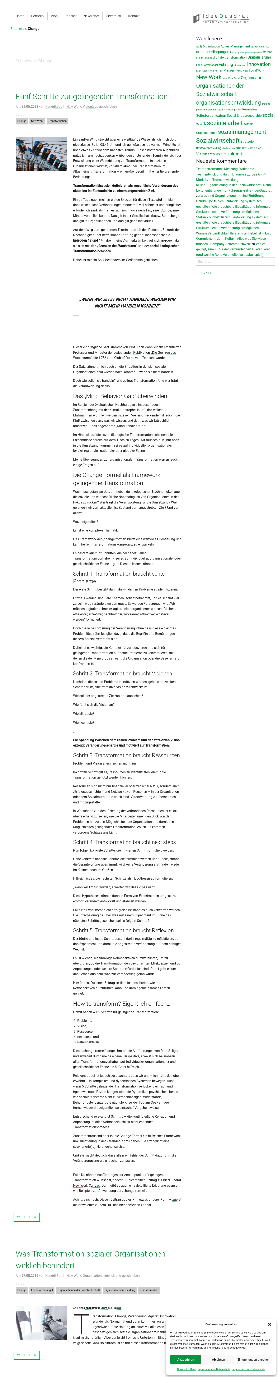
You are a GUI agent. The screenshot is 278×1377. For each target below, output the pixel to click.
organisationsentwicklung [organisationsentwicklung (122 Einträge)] (228, 102)
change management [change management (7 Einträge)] (251, 52)
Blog (54, 16)
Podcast (70, 16)
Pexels (117, 1307)
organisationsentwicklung (120, 1290)
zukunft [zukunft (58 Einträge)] (234, 153)
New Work (73, 107)
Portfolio (37, 16)
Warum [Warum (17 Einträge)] (221, 154)
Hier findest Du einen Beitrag (94, 983)
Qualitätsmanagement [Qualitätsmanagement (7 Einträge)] (229, 109)
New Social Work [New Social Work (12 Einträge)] (253, 70)
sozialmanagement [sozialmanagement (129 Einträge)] (242, 132)
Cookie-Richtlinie (186, 1369)
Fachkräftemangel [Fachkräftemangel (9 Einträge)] (207, 65)
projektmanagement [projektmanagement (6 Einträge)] (206, 109)
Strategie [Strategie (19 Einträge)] (247, 141)
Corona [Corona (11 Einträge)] (268, 52)
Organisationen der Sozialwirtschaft (79, 1290)
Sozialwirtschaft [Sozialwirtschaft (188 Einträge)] (218, 140)
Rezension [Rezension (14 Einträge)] (249, 109)
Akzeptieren (185, 1360)
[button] (270, 1324)
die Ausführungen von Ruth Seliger (152, 1051)
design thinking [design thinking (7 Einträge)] (204, 57)
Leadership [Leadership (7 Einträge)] (208, 70)
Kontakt (133, 16)
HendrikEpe (53, 107)
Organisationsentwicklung (102, 1276)
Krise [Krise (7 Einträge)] (199, 70)
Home (19, 16)
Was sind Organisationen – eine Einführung (233, 196)
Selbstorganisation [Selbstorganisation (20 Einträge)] (211, 116)
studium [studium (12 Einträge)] (241, 148)
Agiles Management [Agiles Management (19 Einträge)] (235, 46)
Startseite (17, 29)
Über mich (113, 16)
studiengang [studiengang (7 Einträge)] (228, 148)
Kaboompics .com (96, 1307)
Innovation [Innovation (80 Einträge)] (259, 64)
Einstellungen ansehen (253, 1360)
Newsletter (91, 16)
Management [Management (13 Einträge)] (232, 70)
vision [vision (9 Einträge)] (257, 148)
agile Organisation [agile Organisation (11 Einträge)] (208, 46)
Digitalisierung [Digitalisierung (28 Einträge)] (259, 57)
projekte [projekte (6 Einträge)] (266, 103)
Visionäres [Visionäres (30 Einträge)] (205, 154)
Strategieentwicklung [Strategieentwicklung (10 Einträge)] (208, 148)
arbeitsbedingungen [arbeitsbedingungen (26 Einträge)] (212, 52)
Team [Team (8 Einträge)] (250, 148)
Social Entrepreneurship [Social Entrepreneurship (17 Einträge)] (244, 116)
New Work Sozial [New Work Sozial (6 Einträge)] (231, 78)
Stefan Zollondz (208, 217)
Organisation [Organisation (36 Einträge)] (253, 77)
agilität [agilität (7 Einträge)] (254, 46)
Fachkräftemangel (42, 1290)
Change (21, 121)
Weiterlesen (26, 1217)
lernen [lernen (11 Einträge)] (219, 70)
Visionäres (90, 107)
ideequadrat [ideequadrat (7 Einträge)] (240, 65)
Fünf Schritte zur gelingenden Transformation (92, 96)
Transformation (57, 121)
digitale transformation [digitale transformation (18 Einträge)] (230, 57)
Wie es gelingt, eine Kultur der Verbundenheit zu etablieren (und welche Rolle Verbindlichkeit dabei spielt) (233, 249)
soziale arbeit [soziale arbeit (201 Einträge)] (225, 123)
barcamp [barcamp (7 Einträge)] (234, 52)
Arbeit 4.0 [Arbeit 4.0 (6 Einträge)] (264, 46)
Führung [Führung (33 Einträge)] (226, 64)
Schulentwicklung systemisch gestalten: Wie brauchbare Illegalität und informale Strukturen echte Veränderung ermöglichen (233, 206)
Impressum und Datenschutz (214, 1369)
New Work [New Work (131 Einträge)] (209, 77)
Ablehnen (218, 1360)
